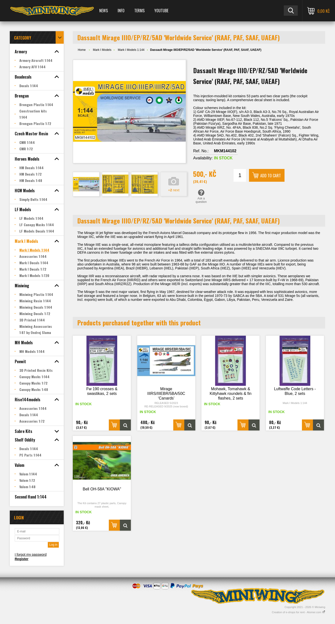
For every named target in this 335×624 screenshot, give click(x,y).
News (103, 11)
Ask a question (201, 196)
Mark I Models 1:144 (131, 50)
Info (121, 11)
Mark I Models (102, 50)
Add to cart (270, 176)
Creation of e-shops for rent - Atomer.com (298, 612)
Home (82, 50)
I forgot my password (31, 554)
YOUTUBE (161, 11)
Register (21, 559)
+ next (173, 190)
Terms (139, 11)
